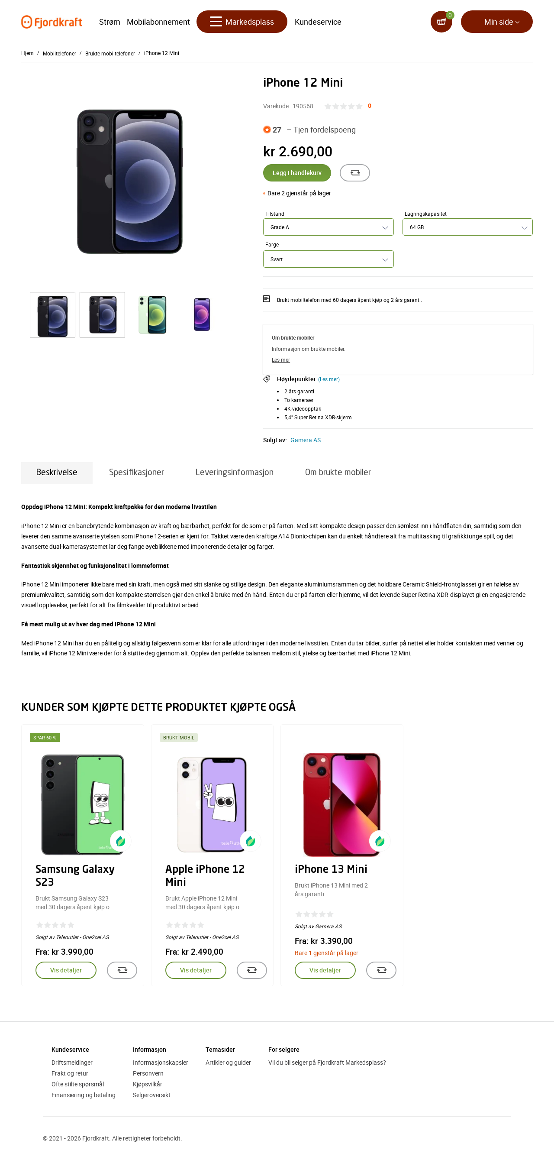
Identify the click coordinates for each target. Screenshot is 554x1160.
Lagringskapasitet (426, 213)
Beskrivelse (56, 473)
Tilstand (274, 213)
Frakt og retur (70, 1073)
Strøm (109, 21)
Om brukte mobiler (338, 473)
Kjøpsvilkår (147, 1084)
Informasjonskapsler (160, 1062)
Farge (272, 244)
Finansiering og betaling (84, 1095)
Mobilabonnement (158, 21)
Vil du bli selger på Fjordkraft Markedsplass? (327, 1062)
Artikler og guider (228, 1062)
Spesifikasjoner (136, 473)
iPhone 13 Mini (331, 870)
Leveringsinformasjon (235, 473)
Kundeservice (318, 21)
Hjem (27, 52)
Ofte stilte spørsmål (78, 1084)
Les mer (281, 359)
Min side (498, 21)
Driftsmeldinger (72, 1062)
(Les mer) (329, 379)
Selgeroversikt (152, 1095)
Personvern (148, 1073)
